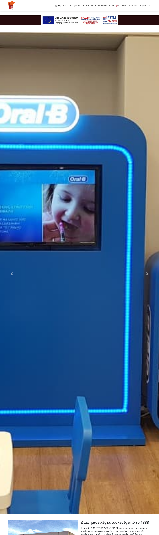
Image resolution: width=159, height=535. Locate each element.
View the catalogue (126, 5)
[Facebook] (113, 5)
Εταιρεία (67, 5)
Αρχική (57, 5)
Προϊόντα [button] (78, 5)
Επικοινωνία (104, 5)
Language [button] (144, 5)
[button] (12, 273)
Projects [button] (90, 5)
